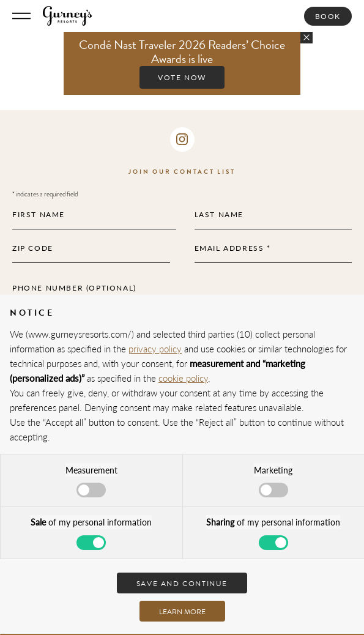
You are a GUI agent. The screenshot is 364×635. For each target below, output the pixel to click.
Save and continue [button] (182, 583)
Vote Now (182, 77)
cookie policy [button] (183, 377)
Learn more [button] (182, 611)
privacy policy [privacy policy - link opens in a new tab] (155, 348)
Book (328, 16)
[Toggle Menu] (21, 16)
